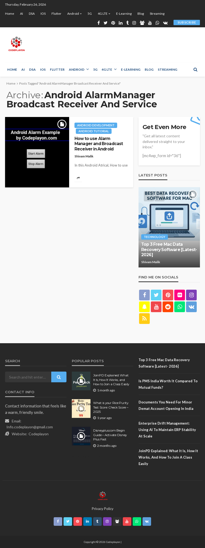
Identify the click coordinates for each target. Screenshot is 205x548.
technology (154, 237)
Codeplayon (39, 434)
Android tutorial (93, 131)
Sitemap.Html (86, 456)
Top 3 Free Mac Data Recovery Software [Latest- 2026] (169, 249)
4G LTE (103, 14)
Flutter (56, 14)
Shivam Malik (83, 156)
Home (9, 14)
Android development (96, 125)
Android (73, 14)
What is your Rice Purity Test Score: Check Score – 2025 (110, 407)
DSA (32, 14)
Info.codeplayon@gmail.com (29, 427)
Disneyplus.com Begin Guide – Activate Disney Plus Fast (110, 435)
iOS (43, 14)
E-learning (124, 14)
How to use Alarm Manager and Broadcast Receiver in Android (98, 144)
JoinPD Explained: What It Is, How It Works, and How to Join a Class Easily (111, 379)
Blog (140, 14)
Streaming (157, 14)
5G (90, 14)
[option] (169, 227)
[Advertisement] (114, 45)
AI (21, 14)
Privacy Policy (102, 509)
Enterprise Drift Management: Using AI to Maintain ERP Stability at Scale (167, 429)
